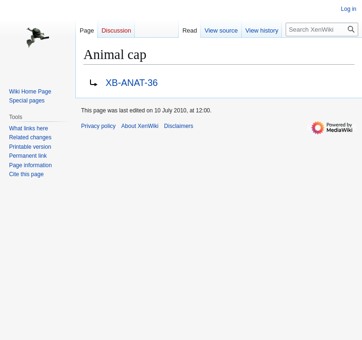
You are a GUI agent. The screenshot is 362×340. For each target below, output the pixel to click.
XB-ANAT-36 (132, 82)
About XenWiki (139, 126)
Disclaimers (178, 126)
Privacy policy (98, 126)
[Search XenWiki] (322, 29)
